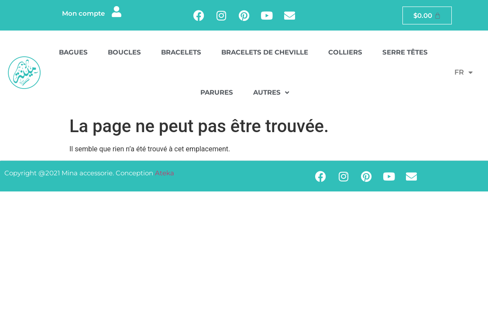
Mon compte (83, 13)
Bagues (73, 52)
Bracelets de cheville (264, 52)
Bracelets (181, 52)
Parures (216, 92)
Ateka (164, 173)
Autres (271, 92)
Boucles (124, 52)
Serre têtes (405, 52)
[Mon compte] (116, 11)
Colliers (345, 52)
